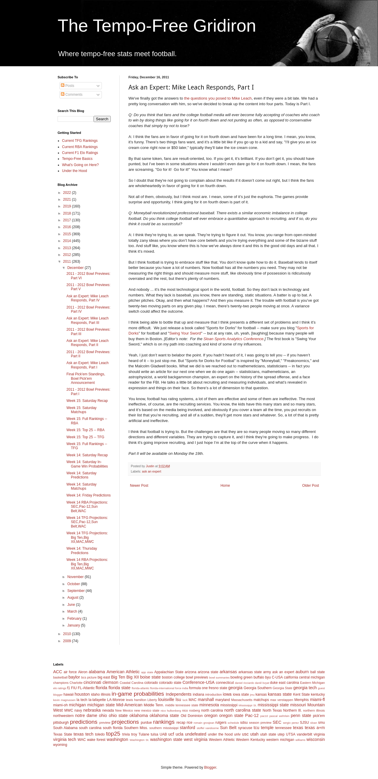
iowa (227, 694)
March (72, 611)
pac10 (264, 716)
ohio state (118, 715)
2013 (67, 248)
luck (185, 700)
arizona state (208, 672)
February (74, 618)
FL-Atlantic (86, 688)
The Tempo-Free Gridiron (157, 25)
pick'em (319, 716)
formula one (198, 688)
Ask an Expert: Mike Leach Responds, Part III (87, 320)
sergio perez (291, 722)
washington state (166, 739)
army (267, 672)
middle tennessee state (181, 705)
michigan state (101, 704)
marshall (206, 699)
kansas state (280, 694)
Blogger (210, 767)
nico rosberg (191, 710)
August (73, 597)
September (76, 591)
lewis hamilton (136, 700)
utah (254, 734)
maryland (222, 700)
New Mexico (124, 710)
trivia (126, 734)
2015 (67, 234)
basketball (60, 677)
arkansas (228, 671)
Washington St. (139, 739)
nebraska (92, 710)
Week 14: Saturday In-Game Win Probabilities (87, 464)
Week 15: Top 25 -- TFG (85, 437)
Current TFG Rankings (80, 141)
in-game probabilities (138, 694)
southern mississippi (164, 728)
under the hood (220, 734)
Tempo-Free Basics (77, 159)
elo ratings (59, 688)
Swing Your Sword (185, 333)
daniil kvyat (262, 682)
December (76, 268)
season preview (260, 722)
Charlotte (76, 682)
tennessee (283, 728)
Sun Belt (228, 727)
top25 (113, 734)
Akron (82, 672)
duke (274, 683)
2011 (67, 261)
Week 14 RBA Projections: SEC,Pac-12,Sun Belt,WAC (87, 506)
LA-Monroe (116, 700)
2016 (67, 227)
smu (321, 722)
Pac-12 (252, 715)
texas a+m (315, 727)
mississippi (228, 705)
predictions (83, 722)
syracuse (245, 728)
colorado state (170, 683)
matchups (261, 700)
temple (267, 727)
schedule (233, 722)
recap (181, 722)
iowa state (241, 694)
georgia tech (305, 687)
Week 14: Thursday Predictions (81, 550)
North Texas (272, 710)
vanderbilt (304, 734)
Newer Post (139, 485)
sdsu (243, 722)
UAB (163, 734)
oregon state (231, 715)
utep (281, 734)
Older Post (310, 485)
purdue (146, 722)
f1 (68, 688)
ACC (57, 671)
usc (245, 734)
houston (82, 694)
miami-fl (317, 699)
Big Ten (118, 677)
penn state (301, 715)
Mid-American (129, 704)
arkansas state (250, 672)
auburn (302, 671)
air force (70, 672)
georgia (235, 687)
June (71, 605)
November (76, 577)
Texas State (62, 734)
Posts (67, 86)
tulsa (154, 734)
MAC (193, 700)
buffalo (258, 677)
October (74, 584)
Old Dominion (192, 716)
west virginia (195, 739)
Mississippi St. (248, 705)
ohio (103, 715)
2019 (67, 206)
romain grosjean (204, 722)
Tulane (144, 734)
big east (103, 677)
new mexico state (146, 710)
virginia (319, 734)
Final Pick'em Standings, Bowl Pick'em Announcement (85, 378)
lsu (178, 699)
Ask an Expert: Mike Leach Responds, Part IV (87, 298)
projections (125, 722)
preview (104, 722)
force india (181, 688)
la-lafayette (97, 700)
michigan (77, 704)
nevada (108, 710)
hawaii (68, 694)
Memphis (301, 700)
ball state (317, 672)
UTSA (290, 734)
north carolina (212, 710)
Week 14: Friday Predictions (88, 495)
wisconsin (316, 739)
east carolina (289, 683)
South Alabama (65, 728)
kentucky (318, 694)
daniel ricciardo (244, 682)
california (291, 677)
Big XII (132, 677)
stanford (187, 727)
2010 (67, 634)
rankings (164, 722)
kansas (261, 694)
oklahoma (138, 715)
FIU (74, 688)
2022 (67, 193)
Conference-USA (199, 682)
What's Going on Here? (80, 165)
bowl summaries (219, 677)
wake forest (96, 740)
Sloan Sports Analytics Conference (233, 339)
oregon (211, 715)
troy (134, 734)
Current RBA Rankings (80, 147)
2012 (67, 255)
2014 (67, 241)
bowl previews (197, 677)
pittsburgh (61, 722)
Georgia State (282, 688)
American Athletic (123, 671)
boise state (150, 677)
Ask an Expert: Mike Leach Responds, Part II (87, 343)
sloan (313, 722)
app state (147, 672)
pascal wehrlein (279, 716)
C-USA (277, 677)
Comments (71, 94)
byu (268, 677)
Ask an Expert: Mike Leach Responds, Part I (87, 365)
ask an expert (151, 471)
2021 (67, 199)
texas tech (83, 734)
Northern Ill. (292, 710)
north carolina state (242, 710)
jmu (252, 694)
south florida (113, 728)
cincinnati (92, 682)
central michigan (312, 677)
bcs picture (89, 677)
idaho (95, 694)
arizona (190, 672)
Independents (178, 694)
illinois (106, 694)
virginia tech (64, 739)
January (74, 625)
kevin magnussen (64, 700)
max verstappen (281, 700)
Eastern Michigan (312, 682)
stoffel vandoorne (208, 728)
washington (117, 739)
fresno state (218, 688)
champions (61, 682)
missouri (298, 704)
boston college (173, 677)
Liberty (152, 700)
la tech (81, 700)
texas (298, 727)
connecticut (225, 683)
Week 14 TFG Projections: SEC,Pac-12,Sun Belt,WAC (87, 522)
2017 (67, 220)
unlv (237, 734)
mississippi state (273, 704)
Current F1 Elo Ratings (80, 153)
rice (189, 722)
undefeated (195, 734)
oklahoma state (164, 715)
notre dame (86, 715)
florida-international (162, 688)
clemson (110, 682)
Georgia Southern (258, 688)
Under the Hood (74, 171)
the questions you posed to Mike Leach (218, 98)
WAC (82, 740)
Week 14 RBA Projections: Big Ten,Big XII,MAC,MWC (87, 564)
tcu (256, 727)
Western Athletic (222, 740)
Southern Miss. (136, 728)
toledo (100, 734)
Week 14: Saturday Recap (87, 455)
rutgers (220, 722)
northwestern (63, 716)
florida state (119, 687)
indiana (198, 694)
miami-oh (60, 705)
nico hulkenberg (171, 710)
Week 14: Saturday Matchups (81, 486)
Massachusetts (241, 700)
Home (225, 485)
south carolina (90, 728)
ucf (171, 734)
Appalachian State (169, 672)
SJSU (304, 722)
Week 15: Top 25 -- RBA (85, 430)
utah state (268, 734)
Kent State (301, 694)
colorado (151, 683)
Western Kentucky (250, 740)
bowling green (241, 677)
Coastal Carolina (131, 682)
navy (78, 710)
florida (101, 687)
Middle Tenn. (154, 705)
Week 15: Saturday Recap (87, 401)
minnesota (209, 704)
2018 (67, 213)
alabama (97, 671)
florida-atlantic (140, 688)
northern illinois (314, 710)
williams (300, 739)
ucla (179, 734)
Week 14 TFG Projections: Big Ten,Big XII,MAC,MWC (87, 537)
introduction (213, 694)
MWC (68, 710)
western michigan (280, 740)
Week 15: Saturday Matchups (81, 410)
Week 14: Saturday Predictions (81, 475)
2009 (67, 641)
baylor (74, 677)
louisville (166, 699)
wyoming (60, 745)
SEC (277, 722)
